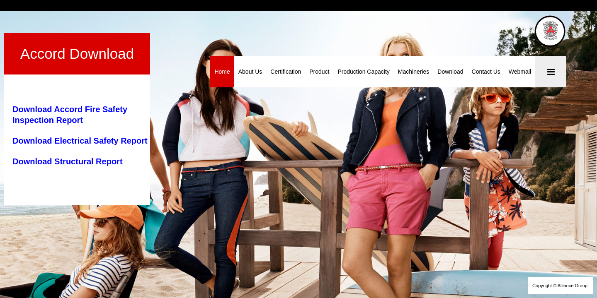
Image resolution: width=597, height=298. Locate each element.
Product (320, 71)
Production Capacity (364, 71)
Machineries (413, 71)
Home (222, 71)
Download (451, 71)
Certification (286, 71)
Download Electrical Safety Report (80, 101)
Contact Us (486, 71)
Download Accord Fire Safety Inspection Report (106, 80)
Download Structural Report (67, 121)
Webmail (520, 71)
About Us (250, 71)
